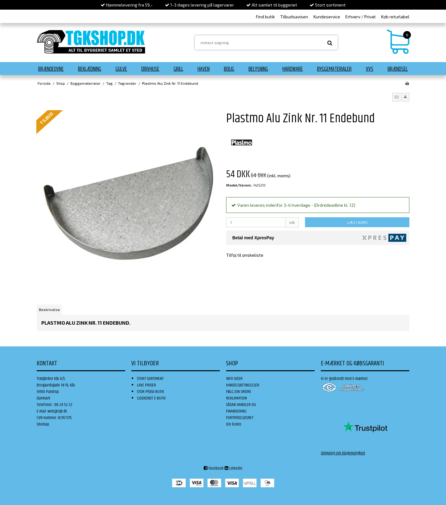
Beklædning (89, 69)
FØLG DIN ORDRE (238, 391)
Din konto (233, 424)
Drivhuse (150, 69)
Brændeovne (51, 69)
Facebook (214, 468)
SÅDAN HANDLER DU (241, 404)
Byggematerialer (334, 69)
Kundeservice (326, 16)
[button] (396, 97)
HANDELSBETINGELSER (242, 385)
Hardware (292, 69)
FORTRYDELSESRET (239, 417)
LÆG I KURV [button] (357, 222)
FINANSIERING (236, 411)
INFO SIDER (234, 378)
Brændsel (398, 69)
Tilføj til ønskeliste (244, 255)
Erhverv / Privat (360, 16)
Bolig (229, 69)
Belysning (258, 69)
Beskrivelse (49, 309)
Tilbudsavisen (294, 16)
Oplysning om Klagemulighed (343, 453)
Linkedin (233, 468)
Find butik (265, 16)
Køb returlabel (395, 16)
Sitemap (43, 424)
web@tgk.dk (57, 411)
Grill (178, 69)
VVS (369, 69)
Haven (204, 69)
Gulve (121, 69)
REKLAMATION (236, 398)
